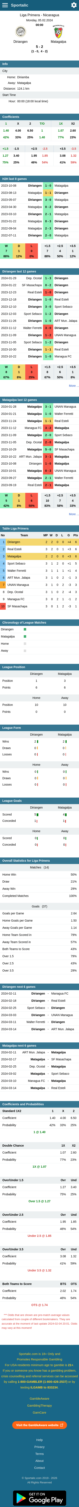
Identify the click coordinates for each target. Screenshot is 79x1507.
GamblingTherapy (39, 1405)
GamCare (39, 1412)
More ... (74, 385)
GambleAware (39, 1398)
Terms (39, 1454)
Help (39, 1440)
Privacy (39, 1447)
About (39, 1461)
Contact (39, 1467)
